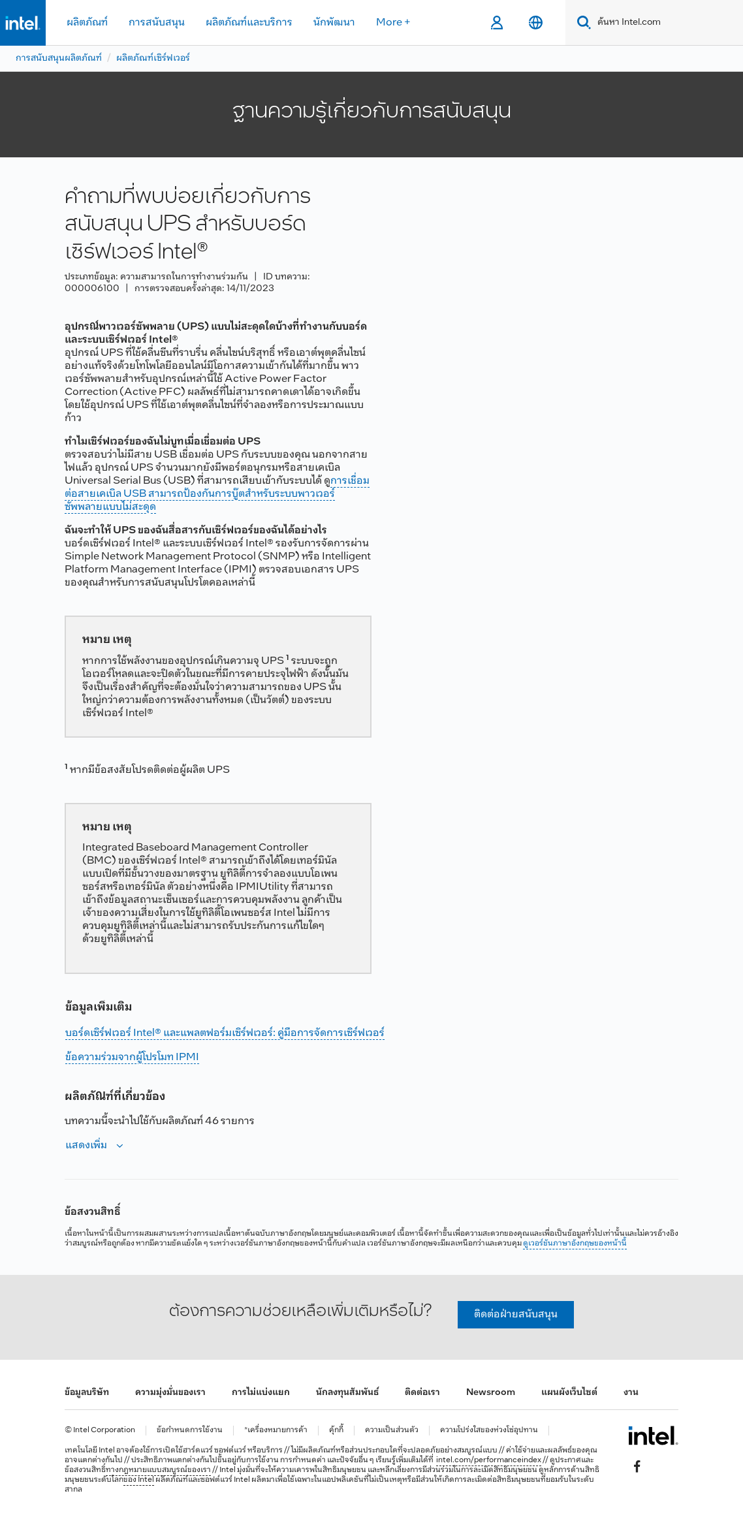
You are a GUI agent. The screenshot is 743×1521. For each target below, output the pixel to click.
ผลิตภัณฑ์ (87, 22)
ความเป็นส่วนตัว (392, 1430)
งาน (631, 1393)
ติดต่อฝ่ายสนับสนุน (516, 1314)
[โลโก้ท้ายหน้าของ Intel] (653, 1435)
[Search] (581, 22)
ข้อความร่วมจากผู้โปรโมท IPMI (132, 1057)
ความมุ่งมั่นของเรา (170, 1393)
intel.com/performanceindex (488, 1460)
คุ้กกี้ (336, 1430)
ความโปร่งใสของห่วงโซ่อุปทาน (489, 1430)
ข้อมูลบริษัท (87, 1393)
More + (393, 22)
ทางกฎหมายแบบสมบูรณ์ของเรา (158, 1470)
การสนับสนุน (157, 22)
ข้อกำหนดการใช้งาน (190, 1430)
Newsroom (490, 1393)
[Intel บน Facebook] (637, 1466)
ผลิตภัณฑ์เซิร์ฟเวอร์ (153, 58)
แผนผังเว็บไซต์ (569, 1393)
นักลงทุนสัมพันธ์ (347, 1393)
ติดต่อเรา (422, 1393)
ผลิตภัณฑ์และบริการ (249, 22)
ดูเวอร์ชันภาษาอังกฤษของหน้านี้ (575, 1243)
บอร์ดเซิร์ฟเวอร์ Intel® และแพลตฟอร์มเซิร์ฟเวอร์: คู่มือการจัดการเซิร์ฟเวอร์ (225, 1033)
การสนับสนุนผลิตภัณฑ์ (59, 58)
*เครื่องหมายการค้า (276, 1430)
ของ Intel (138, 1480)
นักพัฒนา (334, 22)
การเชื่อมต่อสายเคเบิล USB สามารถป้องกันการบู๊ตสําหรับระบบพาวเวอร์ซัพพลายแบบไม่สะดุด (217, 493)
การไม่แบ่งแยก (261, 1393)
